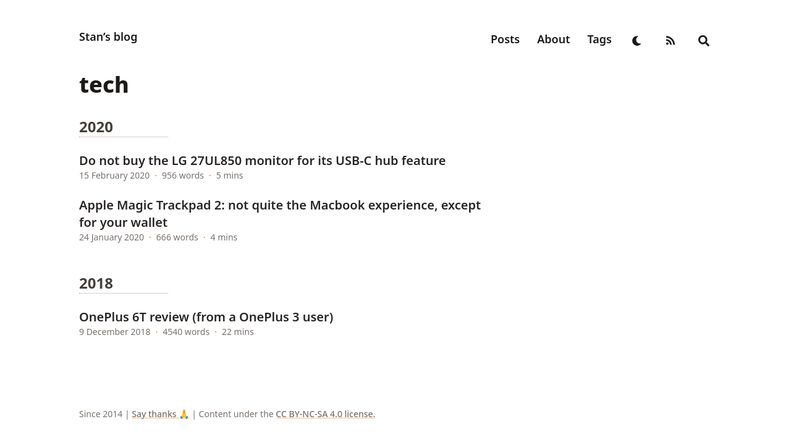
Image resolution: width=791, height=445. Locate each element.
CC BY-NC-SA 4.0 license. (325, 414)
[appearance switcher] (637, 39)
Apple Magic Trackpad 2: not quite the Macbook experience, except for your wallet (280, 214)
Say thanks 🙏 (160, 414)
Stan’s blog (108, 36)
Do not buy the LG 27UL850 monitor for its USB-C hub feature (262, 160)
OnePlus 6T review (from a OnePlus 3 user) (206, 316)
